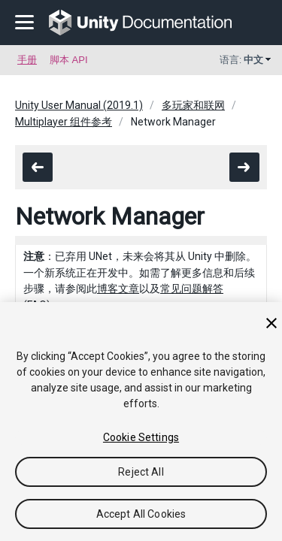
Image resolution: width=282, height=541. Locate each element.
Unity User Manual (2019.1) (79, 105)
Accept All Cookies (141, 514)
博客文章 (118, 289)
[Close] (271, 323)
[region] (141, 421)
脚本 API (69, 59)
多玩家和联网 (193, 105)
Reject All (140, 472)
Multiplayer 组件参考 (63, 122)
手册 (27, 59)
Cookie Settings (141, 437)
